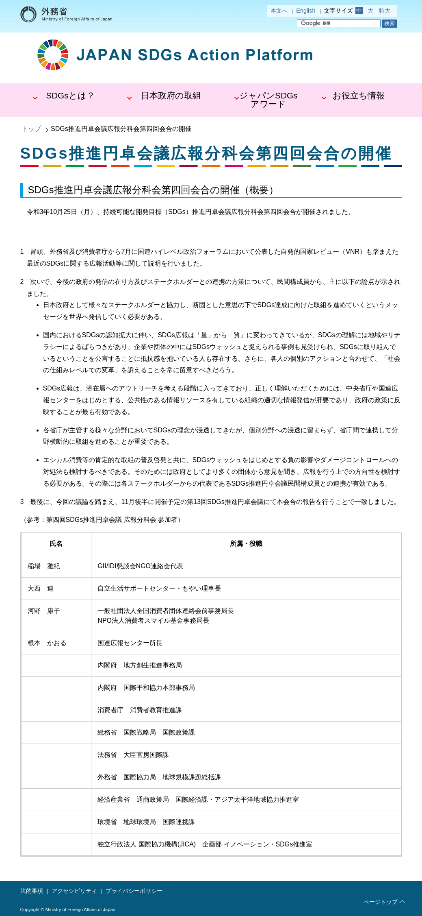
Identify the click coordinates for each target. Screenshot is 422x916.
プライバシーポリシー (134, 891)
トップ (31, 128)
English (305, 10)
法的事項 (31, 891)
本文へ (279, 10)
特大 (384, 10)
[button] (67, 100)
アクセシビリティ (74, 891)
